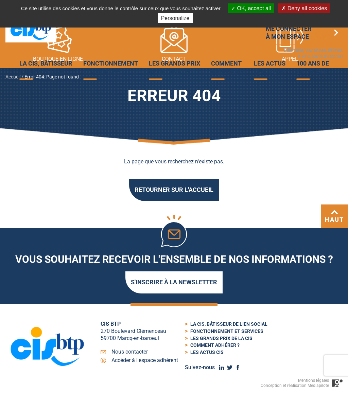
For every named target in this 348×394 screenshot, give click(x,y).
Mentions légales (313, 380)
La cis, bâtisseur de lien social (228, 324)
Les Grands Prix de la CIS (221, 338)
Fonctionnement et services (226, 331)
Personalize (175, 18)
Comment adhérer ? (215, 345)
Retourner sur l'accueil (174, 189)
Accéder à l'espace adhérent (144, 360)
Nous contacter (129, 351)
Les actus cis (207, 352)
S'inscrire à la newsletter (174, 282)
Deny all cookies (304, 8)
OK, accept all (251, 8)
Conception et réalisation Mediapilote (295, 385)
